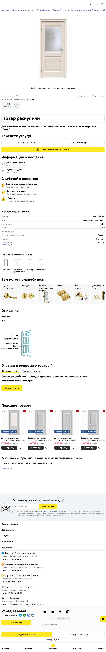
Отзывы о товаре (10, 371)
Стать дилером (16, 623)
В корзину (9, 448)
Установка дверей (80, 142)
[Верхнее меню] (3, 4)
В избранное (20, 447)
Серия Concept (60, 10)
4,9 (5, 411)
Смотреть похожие (79, 634)
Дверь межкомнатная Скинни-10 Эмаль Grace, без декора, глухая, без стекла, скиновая (65, 439)
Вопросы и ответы (31, 371)
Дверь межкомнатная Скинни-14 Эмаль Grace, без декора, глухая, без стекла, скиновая (92, 439)
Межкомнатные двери (23, 10)
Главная (5, 10)
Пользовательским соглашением (49, 515)
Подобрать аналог (26, 634)
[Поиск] (83, 4)
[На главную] (12, 4)
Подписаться (48, 506)
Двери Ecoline (43, 10)
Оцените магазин (50, 624)
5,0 (32, 411)
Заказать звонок (28, 142)
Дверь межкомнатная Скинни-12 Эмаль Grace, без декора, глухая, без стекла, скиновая (39, 439)
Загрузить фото (17, 105)
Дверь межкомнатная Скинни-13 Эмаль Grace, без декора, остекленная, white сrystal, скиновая (12, 439)
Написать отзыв (11, 388)
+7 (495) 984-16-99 (14, 611)
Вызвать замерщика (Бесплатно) (54, 149)
